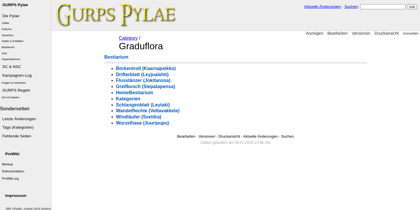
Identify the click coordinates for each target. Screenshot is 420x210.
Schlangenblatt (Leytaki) (143, 104)
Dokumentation (13, 171)
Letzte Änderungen (19, 119)
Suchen (351, 6)
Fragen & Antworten (14, 82)
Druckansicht (386, 33)
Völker (6, 23)
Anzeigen (314, 33)
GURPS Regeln (16, 90)
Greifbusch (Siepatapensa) (145, 86)
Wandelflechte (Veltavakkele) (148, 110)
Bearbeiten (337, 33)
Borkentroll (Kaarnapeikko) (146, 68)
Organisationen (11, 59)
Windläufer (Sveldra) (138, 116)
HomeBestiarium (134, 92)
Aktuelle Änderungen (322, 6)
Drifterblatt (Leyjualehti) (142, 74)
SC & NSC (11, 66)
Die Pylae (10, 16)
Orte (4, 53)
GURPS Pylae (15, 5)
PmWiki (12, 154)
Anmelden (411, 34)
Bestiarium (8, 47)
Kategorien (128, 98)
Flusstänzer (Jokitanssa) (143, 80)
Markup (7, 164)
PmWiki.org (10, 178)
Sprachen (7, 35)
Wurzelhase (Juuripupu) (142, 122)
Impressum (16, 195)
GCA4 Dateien (10, 97)
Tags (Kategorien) (18, 127)
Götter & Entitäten (13, 41)
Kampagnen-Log (17, 75)
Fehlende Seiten (16, 136)
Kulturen (7, 29)
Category (128, 38)
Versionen (361, 33)
